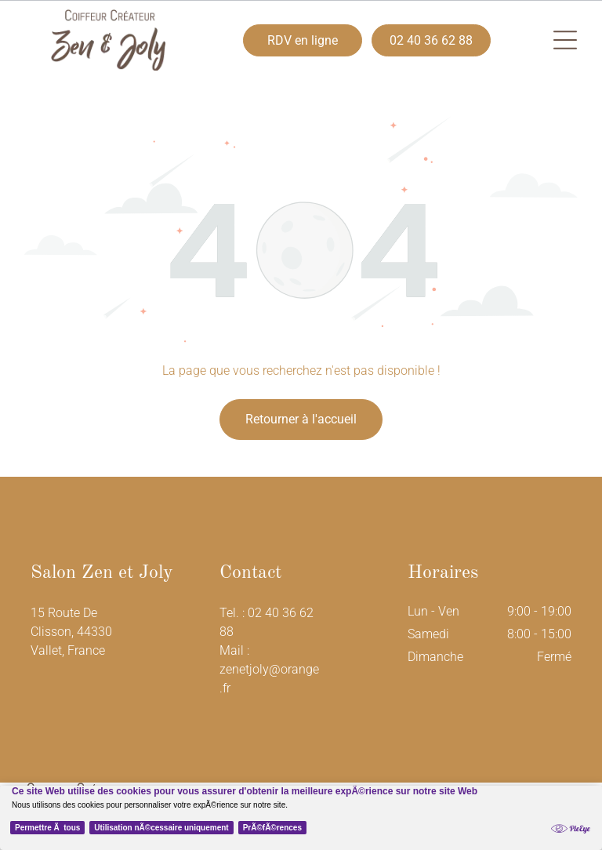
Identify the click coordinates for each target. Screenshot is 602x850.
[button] (565, 40)
